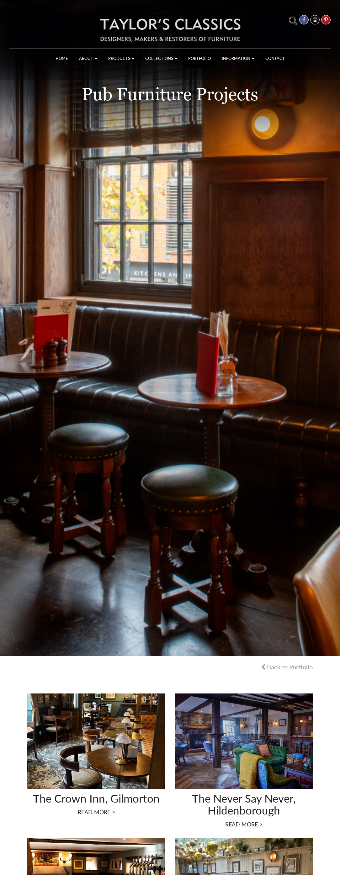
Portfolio (199, 58)
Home (62, 58)
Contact (275, 58)
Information (238, 58)
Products (121, 58)
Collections (161, 58)
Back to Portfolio (287, 667)
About (88, 58)
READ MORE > (96, 812)
